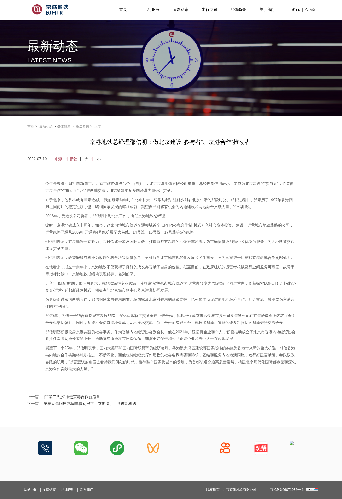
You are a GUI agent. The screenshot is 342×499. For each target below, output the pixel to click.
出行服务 (152, 10)
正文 (97, 126)
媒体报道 (63, 126)
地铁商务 (238, 10)
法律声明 (68, 490)
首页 (123, 10)
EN (298, 10)
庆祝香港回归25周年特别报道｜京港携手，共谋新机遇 (90, 404)
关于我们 (267, 10)
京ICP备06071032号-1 (287, 490)
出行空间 (209, 10)
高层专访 (82, 126)
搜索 (312, 10)
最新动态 (180, 10)
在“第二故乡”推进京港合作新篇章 (72, 397)
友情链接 (49, 490)
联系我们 (86, 490)
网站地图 (30, 490)
